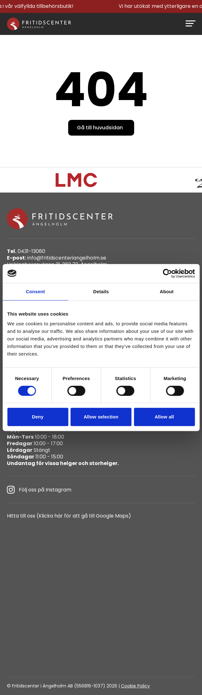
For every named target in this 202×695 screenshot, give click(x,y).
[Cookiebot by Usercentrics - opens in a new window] (167, 273)
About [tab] (167, 291)
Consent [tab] (35, 291)
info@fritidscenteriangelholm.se (56, 258)
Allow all (164, 416)
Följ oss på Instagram (39, 490)
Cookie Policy (135, 686)
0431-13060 (26, 251)
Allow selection (101, 416)
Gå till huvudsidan (100, 127)
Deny (37, 416)
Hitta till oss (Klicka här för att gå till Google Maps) (69, 516)
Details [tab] (101, 291)
